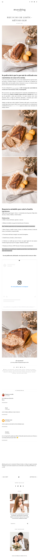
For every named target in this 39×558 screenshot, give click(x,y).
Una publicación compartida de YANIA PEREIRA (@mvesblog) (18, 307)
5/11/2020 (7, 395)
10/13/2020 (7, 421)
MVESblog (17, 555)
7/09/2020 (7, 409)
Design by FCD (23, 555)
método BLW (15, 105)
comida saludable (30, 369)
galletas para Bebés (31, 370)
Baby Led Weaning (9, 369)
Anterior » (33, 477)
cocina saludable (15, 88)
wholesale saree (8, 420)
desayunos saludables (19, 370)
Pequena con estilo (9, 394)
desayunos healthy (7, 370)
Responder (4, 402)
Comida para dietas (20, 369)
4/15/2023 (7, 433)
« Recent (5, 477)
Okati (6, 408)
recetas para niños (22, 373)
